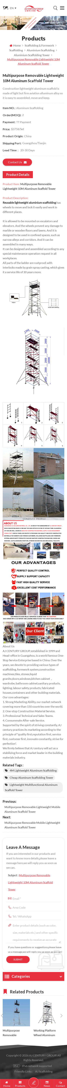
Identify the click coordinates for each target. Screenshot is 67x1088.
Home (15, 45)
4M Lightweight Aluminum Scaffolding (33, 770)
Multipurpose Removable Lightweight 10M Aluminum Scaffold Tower (30, 882)
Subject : (30, 882)
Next (61, 1015)
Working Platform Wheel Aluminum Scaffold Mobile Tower (47, 1033)
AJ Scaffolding (44, 1071)
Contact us (17, 162)
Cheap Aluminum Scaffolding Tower (31, 777)
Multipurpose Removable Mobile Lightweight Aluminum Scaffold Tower (32, 825)
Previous (2, 1015)
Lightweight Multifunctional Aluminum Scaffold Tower (31, 787)
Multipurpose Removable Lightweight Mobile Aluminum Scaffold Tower (32, 809)
